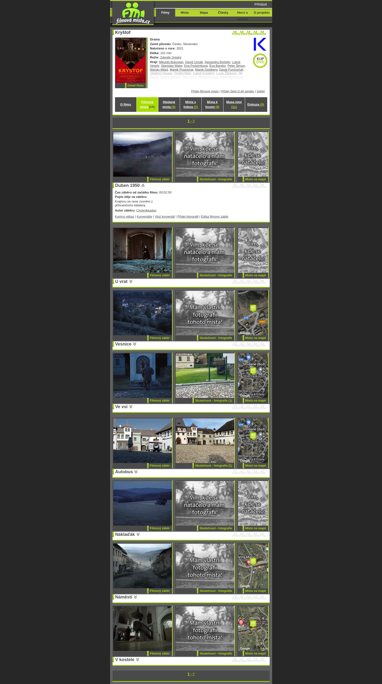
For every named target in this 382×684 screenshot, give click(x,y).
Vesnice (123, 344)
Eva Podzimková (196, 65)
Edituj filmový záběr (215, 216)
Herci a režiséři (242, 16)
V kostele (124, 659)
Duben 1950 (127, 185)
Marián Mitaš (159, 69)
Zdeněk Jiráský (170, 57)
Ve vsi (121, 406)
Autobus (124, 471)
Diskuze (255, 104)
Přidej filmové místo (205, 91)
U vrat (121, 281)
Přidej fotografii (188, 216)
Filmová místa (147, 104)
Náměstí (123, 597)
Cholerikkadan (146, 210)
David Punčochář (231, 69)
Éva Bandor (218, 65)
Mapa (204, 12)
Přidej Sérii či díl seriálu (237, 91)
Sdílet (261, 91)
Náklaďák (125, 534)
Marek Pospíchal (181, 69)
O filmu (125, 104)
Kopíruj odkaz (124, 216)
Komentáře (144, 216)
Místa (185, 12)
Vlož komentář (165, 216)
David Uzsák (194, 62)
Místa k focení (212, 104)
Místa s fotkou (190, 104)
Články (223, 12)
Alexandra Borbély (217, 62)
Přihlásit (260, 4)
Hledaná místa (168, 104)
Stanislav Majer (171, 65)
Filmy (165, 12)
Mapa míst (234, 104)
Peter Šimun (236, 65)
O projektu (262, 12)
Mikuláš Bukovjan (171, 62)
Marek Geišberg (206, 69)
